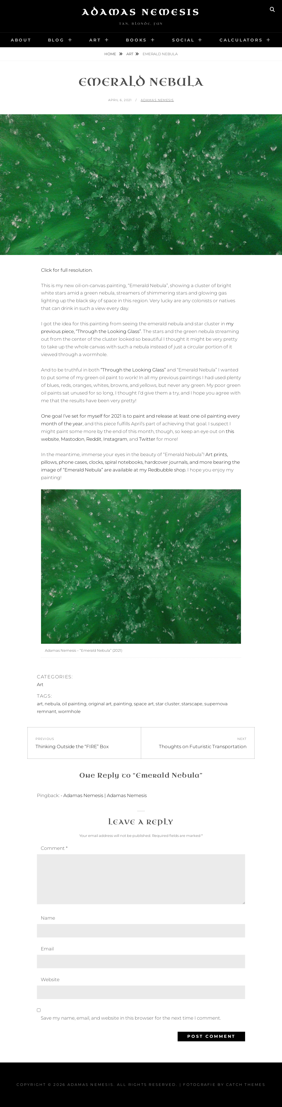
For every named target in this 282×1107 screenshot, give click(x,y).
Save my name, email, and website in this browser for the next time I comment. (131, 1018)
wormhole (69, 711)
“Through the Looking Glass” (133, 370)
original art (100, 703)
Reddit (93, 439)
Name (48, 918)
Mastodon (72, 439)
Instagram (115, 439)
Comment (54, 848)
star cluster (168, 703)
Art (95, 40)
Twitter (147, 439)
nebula (52, 703)
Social (183, 40)
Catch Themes (245, 1084)
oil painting (74, 703)
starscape (191, 703)
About (21, 40)
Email (47, 948)
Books (136, 40)
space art (144, 703)
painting (122, 703)
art (40, 703)
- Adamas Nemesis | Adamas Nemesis (104, 795)
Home (110, 54)
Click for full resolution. (67, 270)
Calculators (241, 40)
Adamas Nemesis (141, 12)
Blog (56, 40)
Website (50, 979)
